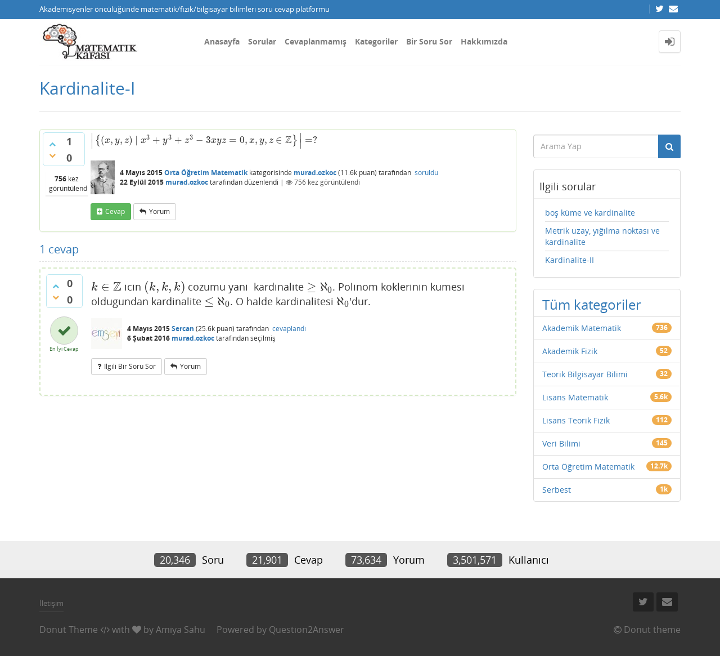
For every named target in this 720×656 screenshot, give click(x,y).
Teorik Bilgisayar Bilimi (585, 374)
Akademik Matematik (581, 328)
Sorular (262, 41)
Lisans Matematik (575, 397)
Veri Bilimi (561, 443)
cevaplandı (289, 328)
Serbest (556, 489)
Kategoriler (376, 41)
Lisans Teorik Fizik (576, 420)
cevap (115, 211)
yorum (159, 211)
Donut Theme (68, 629)
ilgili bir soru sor (130, 366)
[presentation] (204, 140)
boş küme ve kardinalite (590, 212)
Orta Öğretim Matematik (206, 172)
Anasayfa (222, 41)
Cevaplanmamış (315, 41)
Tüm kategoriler (591, 304)
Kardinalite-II (569, 260)
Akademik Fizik (569, 351)
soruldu (426, 172)
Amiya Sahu (180, 629)
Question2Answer (306, 629)
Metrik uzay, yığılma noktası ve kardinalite (602, 236)
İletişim (51, 603)
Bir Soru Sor (429, 41)
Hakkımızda (484, 41)
